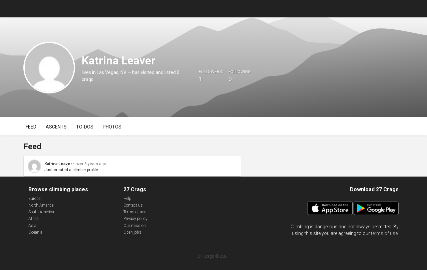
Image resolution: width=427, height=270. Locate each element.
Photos (112, 126)
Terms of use (134, 212)
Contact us (133, 205)
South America (41, 212)
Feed (31, 126)
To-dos (84, 126)
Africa (33, 218)
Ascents (56, 126)
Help (127, 198)
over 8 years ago (90, 164)
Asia (32, 225)
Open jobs (132, 232)
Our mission (134, 225)
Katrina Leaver (58, 164)
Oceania (35, 232)
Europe (34, 198)
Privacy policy (135, 218)
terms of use (384, 233)
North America (41, 205)
